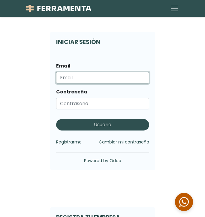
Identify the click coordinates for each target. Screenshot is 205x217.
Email (63, 65)
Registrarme (69, 142)
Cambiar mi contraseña (124, 142)
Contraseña (71, 91)
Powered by (102, 161)
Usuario (102, 124)
